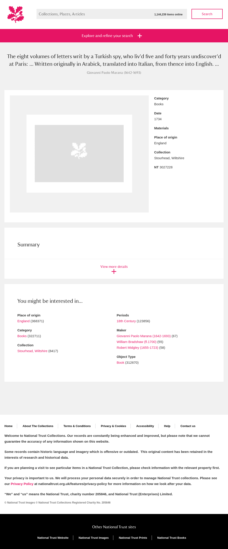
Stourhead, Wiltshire (32, 351)
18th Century (126, 321)
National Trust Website (53, 537)
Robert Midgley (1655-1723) (137, 347)
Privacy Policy (22, 484)
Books (22, 336)
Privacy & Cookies (113, 426)
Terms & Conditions (77, 426)
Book (120, 362)
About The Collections (38, 426)
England (23, 321)
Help (167, 426)
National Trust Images (94, 537)
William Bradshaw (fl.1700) (136, 342)
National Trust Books (171, 537)
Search (207, 14)
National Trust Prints (133, 537)
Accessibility (145, 426)
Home (8, 426)
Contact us (187, 426)
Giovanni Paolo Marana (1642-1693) (144, 336)
